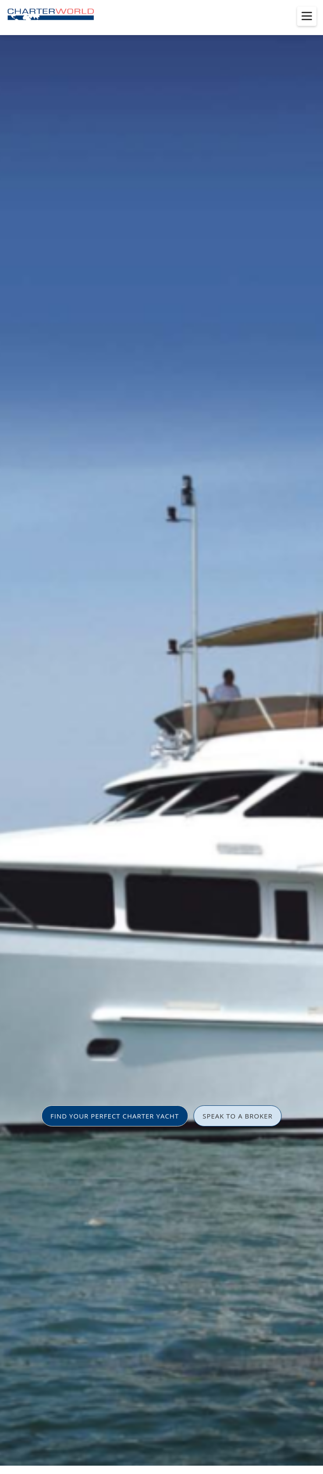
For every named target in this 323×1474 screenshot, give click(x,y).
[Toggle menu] (306, 16)
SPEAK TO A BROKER (237, 1116)
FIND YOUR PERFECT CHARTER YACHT (114, 1116)
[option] (161, 737)
